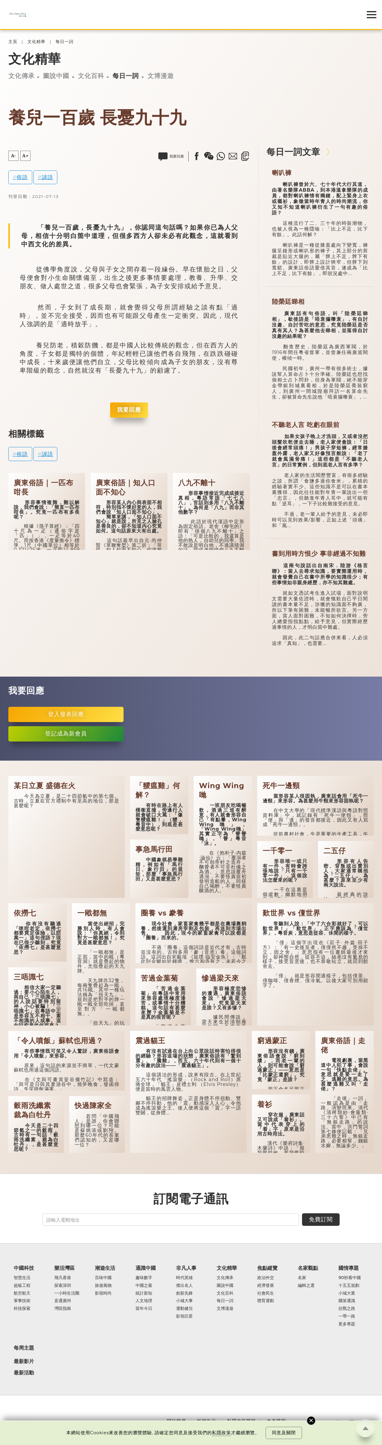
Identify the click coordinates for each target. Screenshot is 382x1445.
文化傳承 (21, 76)
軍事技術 (22, 1300)
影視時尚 (103, 1293)
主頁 (12, 41)
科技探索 (22, 1308)
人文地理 (143, 1300)
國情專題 (348, 1268)
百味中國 (103, 1277)
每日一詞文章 (293, 152)
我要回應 (129, 409)
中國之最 (143, 1285)
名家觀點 (308, 1268)
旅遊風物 (103, 1285)
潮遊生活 (105, 1268)
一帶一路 (346, 1316)
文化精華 (36, 41)
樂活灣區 (64, 1268)
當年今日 (143, 1308)
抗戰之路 (346, 1308)
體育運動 (265, 1300)
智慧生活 (22, 1277)
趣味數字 (143, 1277)
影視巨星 (184, 1316)
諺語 (47, 177)
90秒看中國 (349, 1277)
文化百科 (91, 76)
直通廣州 (62, 1300)
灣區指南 (62, 1308)
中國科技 (24, 1268)
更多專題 (346, 1324)
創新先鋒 (184, 1293)
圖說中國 (56, 76)
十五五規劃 (348, 1285)
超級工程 (22, 1285)
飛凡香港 (62, 1277)
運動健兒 (184, 1308)
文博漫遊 (160, 76)
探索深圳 (62, 1285)
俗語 (22, 177)
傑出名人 (184, 1285)
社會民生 (265, 1293)
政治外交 (265, 1277)
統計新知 (143, 1293)
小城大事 (184, 1300)
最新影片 (24, 1361)
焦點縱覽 (267, 1268)
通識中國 (145, 1268)
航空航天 (22, 1293)
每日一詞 (64, 41)
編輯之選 (306, 1285)
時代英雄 (184, 1277)
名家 (302, 1277)
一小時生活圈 (66, 1293)
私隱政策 (221, 1432)
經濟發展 (265, 1285)
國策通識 (346, 1300)
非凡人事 (186, 1268)
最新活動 (24, 1372)
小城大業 (346, 1293)
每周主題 (24, 1348)
